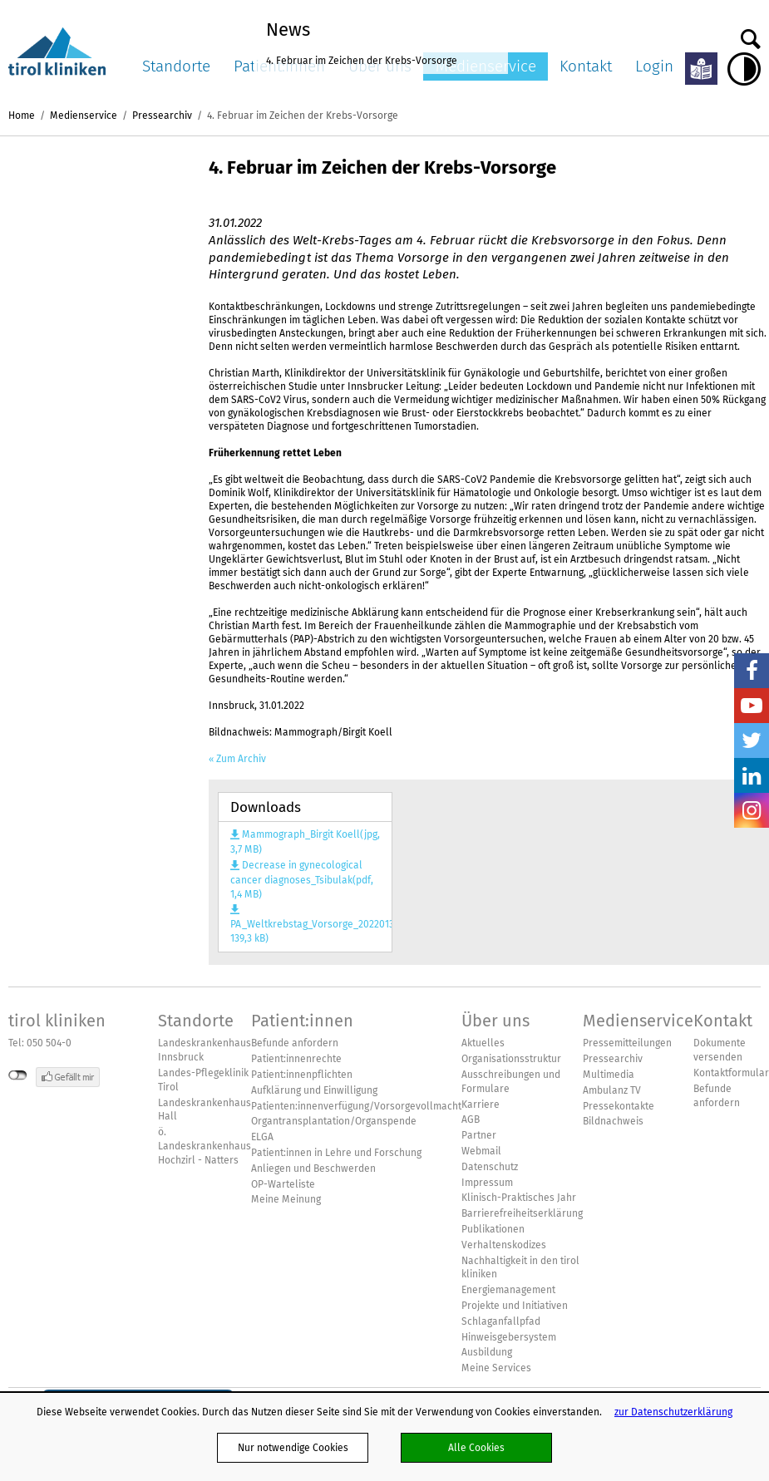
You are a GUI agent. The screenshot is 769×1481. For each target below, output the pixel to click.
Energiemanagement (508, 1289)
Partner (478, 1135)
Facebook (751, 670)
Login (654, 66)
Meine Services (496, 1368)
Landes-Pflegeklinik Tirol (203, 1080)
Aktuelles (483, 1043)
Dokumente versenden (719, 1050)
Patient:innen (302, 1020)
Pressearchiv (162, 115)
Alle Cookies (476, 1447)
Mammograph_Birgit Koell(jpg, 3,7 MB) (305, 842)
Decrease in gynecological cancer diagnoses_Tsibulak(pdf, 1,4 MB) (301, 880)
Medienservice (83, 115)
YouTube (751, 705)
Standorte (176, 66)
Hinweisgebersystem (508, 1337)
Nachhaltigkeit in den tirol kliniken (520, 1268)
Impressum (487, 1182)
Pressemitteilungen (627, 1043)
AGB (470, 1119)
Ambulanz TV (612, 1090)
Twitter (751, 740)
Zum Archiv (241, 758)
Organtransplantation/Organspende (334, 1121)
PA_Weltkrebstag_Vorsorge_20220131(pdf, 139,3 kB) (305, 931)
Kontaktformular (731, 1073)
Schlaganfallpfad (500, 1321)
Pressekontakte (618, 1106)
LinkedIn (751, 775)
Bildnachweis (613, 1121)
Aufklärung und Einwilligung (314, 1090)
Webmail (481, 1151)
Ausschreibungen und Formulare (510, 1081)
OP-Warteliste (283, 1184)
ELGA (262, 1137)
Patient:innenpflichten (301, 1074)
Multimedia (608, 1074)
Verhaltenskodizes (503, 1245)
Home (21, 115)
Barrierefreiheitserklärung (522, 1213)
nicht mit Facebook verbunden (17, 1075)
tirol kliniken (57, 1020)
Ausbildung (486, 1352)
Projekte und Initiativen (514, 1305)
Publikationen (493, 1229)
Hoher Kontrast (744, 69)
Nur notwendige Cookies (293, 1447)
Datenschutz (489, 1166)
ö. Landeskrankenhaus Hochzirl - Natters (204, 1146)
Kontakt (585, 66)
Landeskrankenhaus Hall (204, 1110)
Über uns (495, 1020)
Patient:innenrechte (296, 1058)
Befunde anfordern (294, 1043)
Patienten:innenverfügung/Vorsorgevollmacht (356, 1106)
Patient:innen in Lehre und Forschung (336, 1152)
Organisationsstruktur (511, 1058)
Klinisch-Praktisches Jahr (518, 1197)
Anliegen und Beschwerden (313, 1168)
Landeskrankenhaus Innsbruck (204, 1050)
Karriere (480, 1104)
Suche (751, 35)
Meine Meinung (286, 1199)
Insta (751, 810)
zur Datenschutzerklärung (673, 1412)
